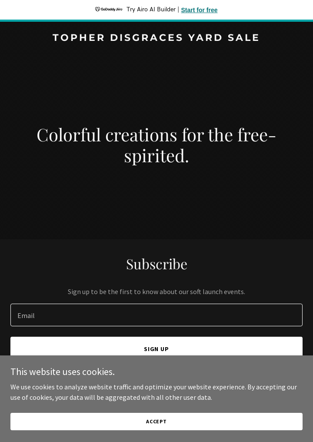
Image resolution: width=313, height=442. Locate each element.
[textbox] (156, 315)
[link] (156, 38)
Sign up (157, 349)
